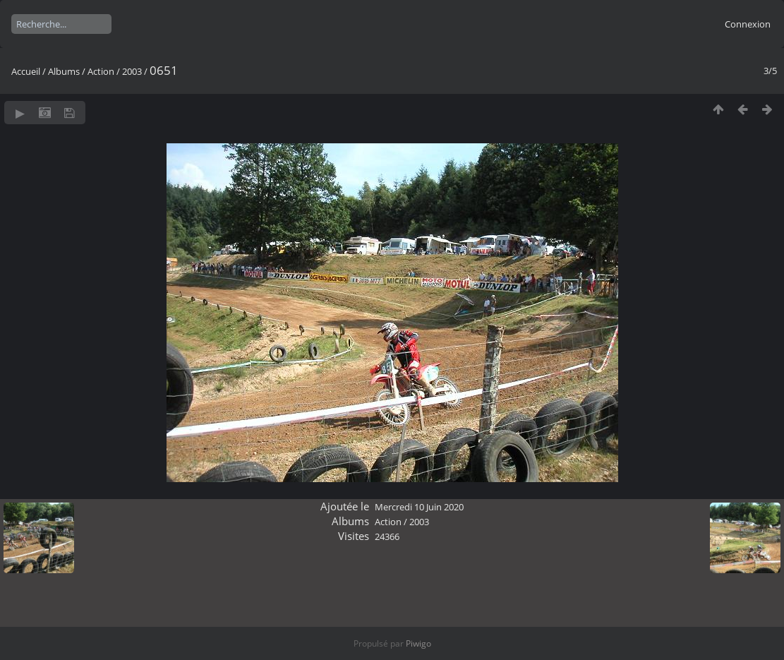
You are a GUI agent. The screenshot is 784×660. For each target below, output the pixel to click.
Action (101, 71)
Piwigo (418, 643)
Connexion (748, 24)
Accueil (25, 71)
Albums (64, 71)
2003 (132, 71)
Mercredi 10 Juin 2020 (419, 506)
